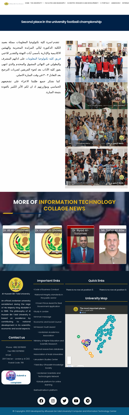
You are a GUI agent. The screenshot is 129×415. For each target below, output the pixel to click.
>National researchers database (48, 349)
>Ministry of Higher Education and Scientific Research (48, 342)
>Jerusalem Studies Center (45, 359)
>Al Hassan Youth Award (44, 327)
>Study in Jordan (41, 311)
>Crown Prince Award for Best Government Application (48, 305)
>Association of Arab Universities (48, 354)
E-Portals (105, 3)
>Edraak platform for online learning (48, 383)
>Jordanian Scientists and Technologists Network (48, 375)
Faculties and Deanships (55, 3)
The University (36, 3)
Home (27, 3)
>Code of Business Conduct (46, 289)
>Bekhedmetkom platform (45, 390)
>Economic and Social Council (47, 322)
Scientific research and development (82, 3)
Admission (115, 3)
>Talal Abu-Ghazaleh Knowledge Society (48, 366)
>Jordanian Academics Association (48, 334)
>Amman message (42, 316)
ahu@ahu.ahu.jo (18, 355)
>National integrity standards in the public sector (48, 296)
